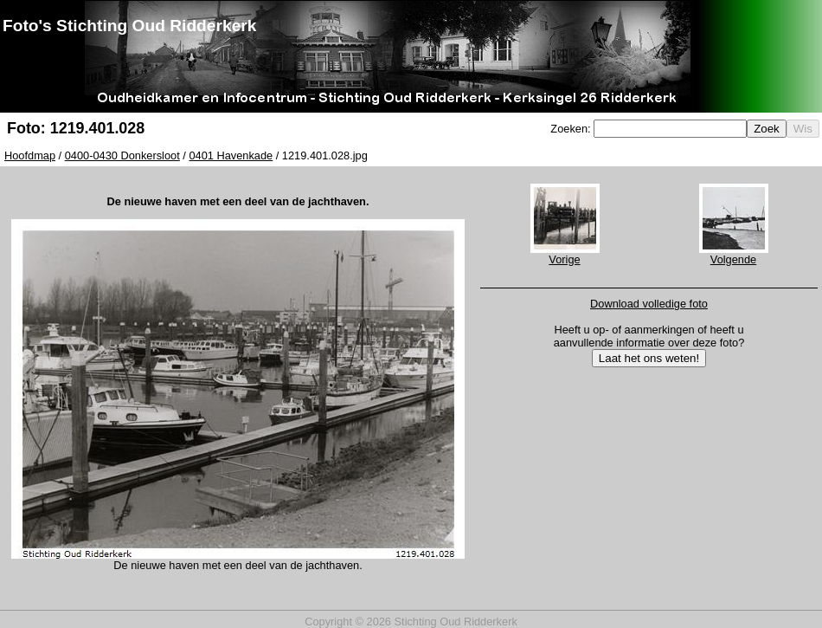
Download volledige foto (649, 303)
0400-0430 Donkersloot (122, 155)
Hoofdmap (29, 155)
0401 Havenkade (231, 155)
